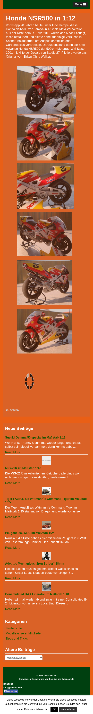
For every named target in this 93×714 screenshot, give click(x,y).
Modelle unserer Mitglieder (24, 633)
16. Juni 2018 (12, 410)
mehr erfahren (68, 709)
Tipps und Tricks (17, 638)
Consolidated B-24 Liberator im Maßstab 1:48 (37, 594)
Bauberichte (14, 628)
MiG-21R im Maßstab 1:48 (23, 468)
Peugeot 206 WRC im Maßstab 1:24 (30, 533)
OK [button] (54, 709)
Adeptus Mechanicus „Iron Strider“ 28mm (34, 563)
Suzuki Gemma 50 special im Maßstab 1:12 (35, 437)
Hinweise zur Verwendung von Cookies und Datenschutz (46, 679)
